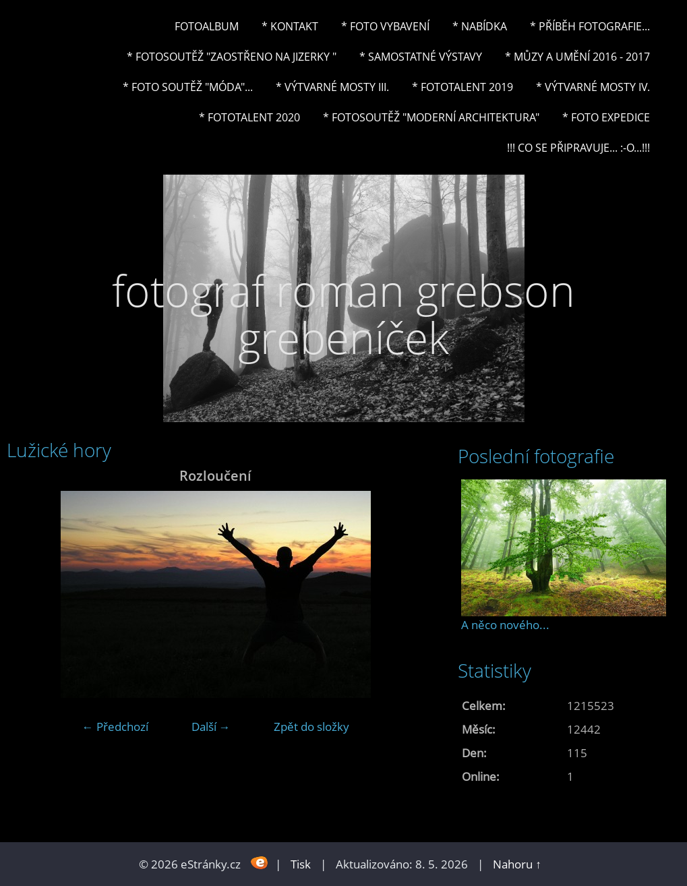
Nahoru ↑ (517, 864)
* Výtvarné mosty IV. (593, 87)
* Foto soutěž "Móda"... (188, 87)
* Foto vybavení (385, 26)
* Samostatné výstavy (420, 56)
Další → (211, 726)
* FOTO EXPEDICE (606, 117)
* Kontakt (290, 26)
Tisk (301, 864)
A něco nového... (505, 624)
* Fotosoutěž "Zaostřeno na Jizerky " (231, 56)
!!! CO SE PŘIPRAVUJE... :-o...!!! (578, 147)
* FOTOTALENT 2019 (462, 87)
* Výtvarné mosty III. (332, 87)
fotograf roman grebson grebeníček (343, 314)
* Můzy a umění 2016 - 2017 (577, 56)
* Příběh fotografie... (590, 26)
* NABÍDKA (479, 26)
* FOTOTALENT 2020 (249, 117)
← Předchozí (115, 726)
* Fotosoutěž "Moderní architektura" (431, 117)
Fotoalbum (207, 26)
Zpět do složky (311, 726)
